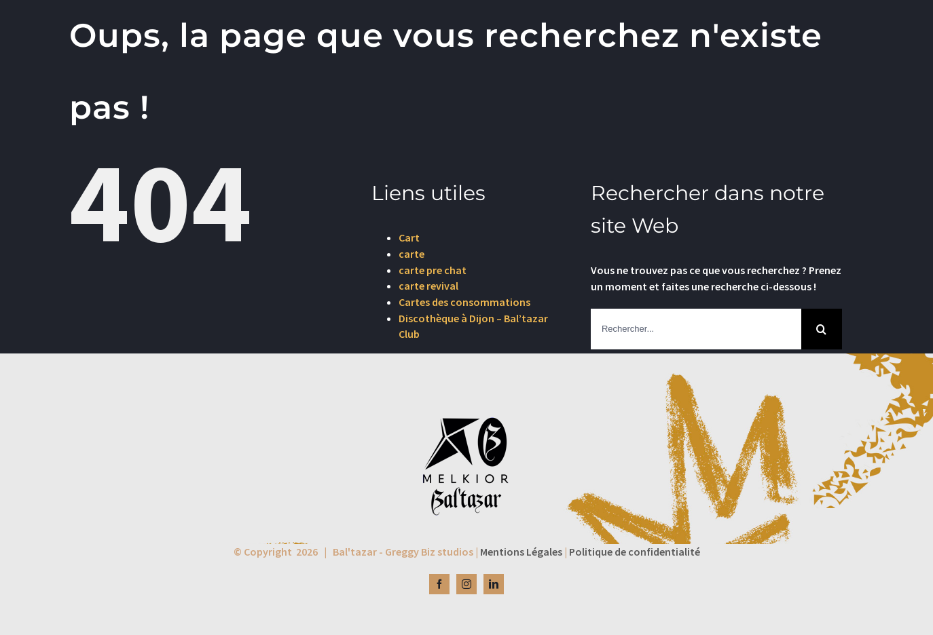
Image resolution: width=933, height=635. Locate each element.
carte (411, 254)
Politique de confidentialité (634, 551)
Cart (409, 237)
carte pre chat (432, 270)
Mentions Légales (521, 551)
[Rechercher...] (696, 329)
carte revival (428, 285)
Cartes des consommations (464, 302)
